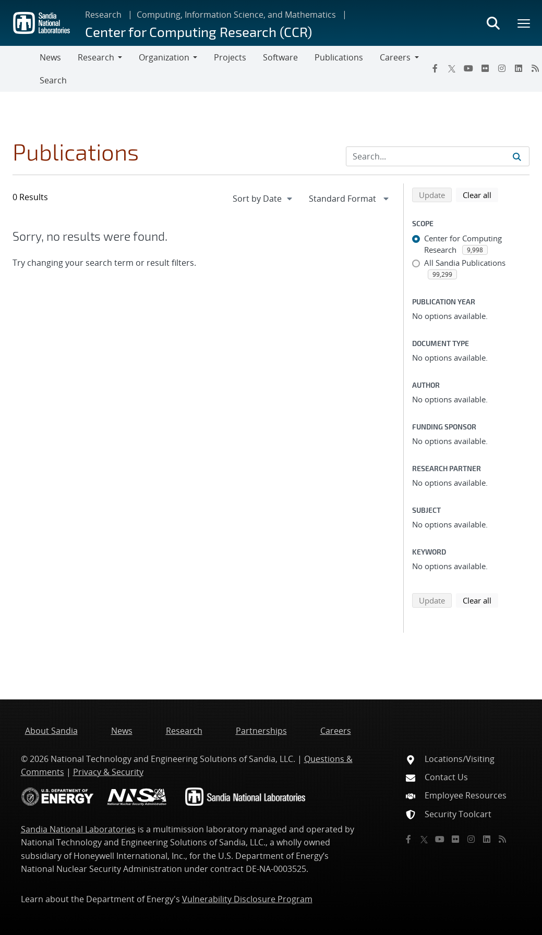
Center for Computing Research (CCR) (198, 31)
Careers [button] (395, 57)
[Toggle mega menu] (524, 22)
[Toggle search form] (492, 22)
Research (103, 14)
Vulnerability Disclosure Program (247, 899)
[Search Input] (437, 156)
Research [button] (96, 57)
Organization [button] (164, 57)
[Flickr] (485, 68)
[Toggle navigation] (19, 68)
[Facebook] (435, 68)
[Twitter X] (452, 68)
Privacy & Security (108, 772)
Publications (339, 57)
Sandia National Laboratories (78, 829)
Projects (230, 57)
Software (280, 57)
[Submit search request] (516, 156)
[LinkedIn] (518, 68)
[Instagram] (502, 68)
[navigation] (263, 198)
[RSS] (502, 839)
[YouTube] (468, 68)
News (50, 57)
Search (53, 80)
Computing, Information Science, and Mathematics (236, 14)
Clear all (480, 194)
